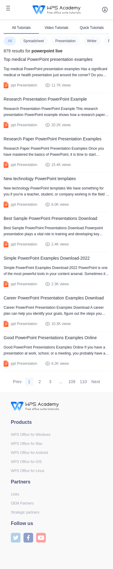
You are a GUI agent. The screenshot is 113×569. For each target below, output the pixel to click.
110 (83, 381)
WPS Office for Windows (30, 435)
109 (71, 381)
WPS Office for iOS (26, 462)
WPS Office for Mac (26, 444)
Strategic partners (25, 512)
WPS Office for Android (29, 453)
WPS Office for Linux (27, 471)
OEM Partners (22, 503)
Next (95, 381)
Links (15, 494)
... (61, 381)
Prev (17, 381)
